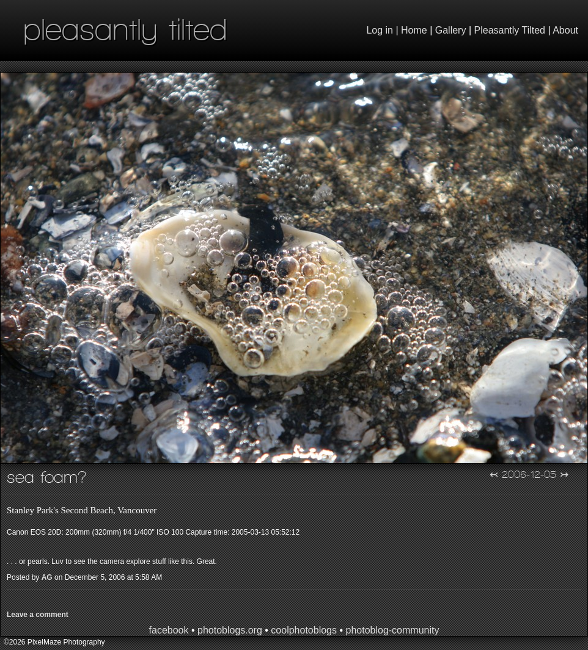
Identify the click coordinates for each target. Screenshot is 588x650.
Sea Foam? (47, 477)
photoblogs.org (229, 630)
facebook (169, 630)
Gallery (450, 30)
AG (47, 577)
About (565, 30)
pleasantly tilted (125, 29)
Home (414, 30)
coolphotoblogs (304, 630)
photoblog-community (392, 630)
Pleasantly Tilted (510, 30)
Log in (379, 30)
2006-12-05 (529, 474)
